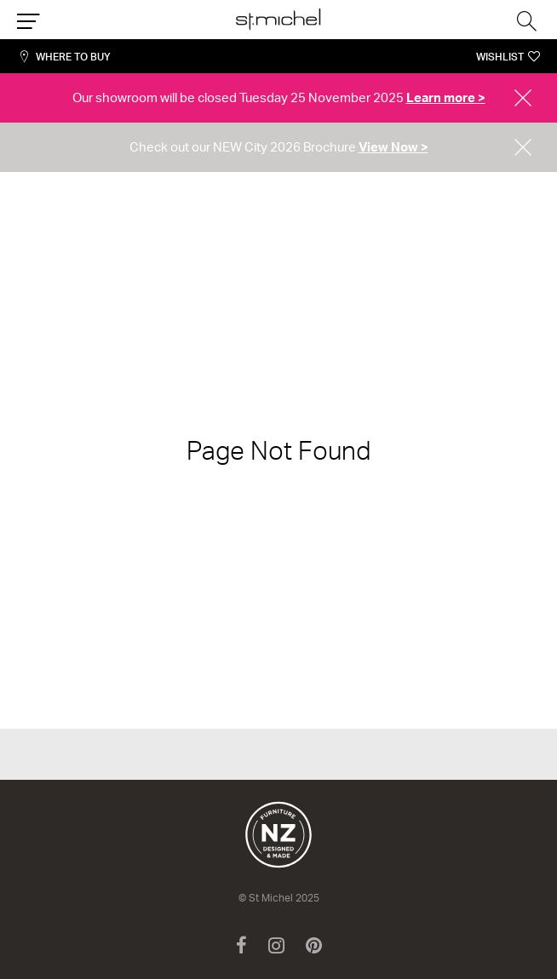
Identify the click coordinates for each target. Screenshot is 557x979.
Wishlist (500, 56)
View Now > (393, 147)
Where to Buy (73, 56)
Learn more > (445, 97)
